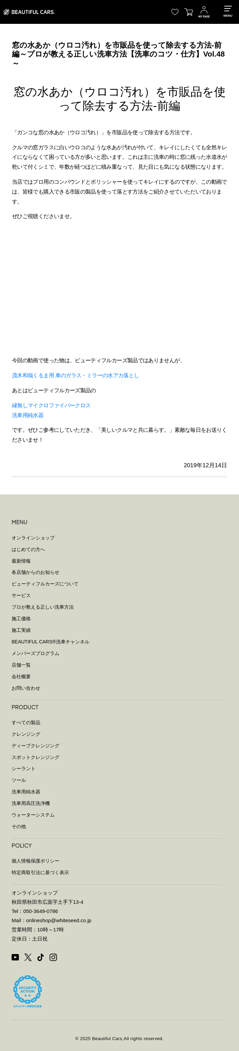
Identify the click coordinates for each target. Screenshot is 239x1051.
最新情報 (21, 561)
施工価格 (21, 618)
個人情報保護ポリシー (35, 861)
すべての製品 (26, 722)
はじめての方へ (28, 549)
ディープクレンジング (35, 745)
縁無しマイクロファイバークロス (51, 405)
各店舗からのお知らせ (35, 572)
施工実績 (21, 630)
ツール (19, 780)
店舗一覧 (21, 665)
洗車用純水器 (27, 415)
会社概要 (21, 676)
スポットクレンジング (35, 757)
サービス (21, 595)
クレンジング (26, 734)
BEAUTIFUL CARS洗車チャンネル (50, 641)
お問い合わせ (26, 688)
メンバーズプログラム (35, 653)
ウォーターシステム (33, 815)
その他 (19, 826)
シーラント (24, 768)
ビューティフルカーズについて (45, 584)
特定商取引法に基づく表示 (40, 872)
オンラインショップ (33, 537)
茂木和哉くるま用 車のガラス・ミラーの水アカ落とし (75, 375)
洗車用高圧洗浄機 (31, 803)
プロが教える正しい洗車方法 (43, 607)
